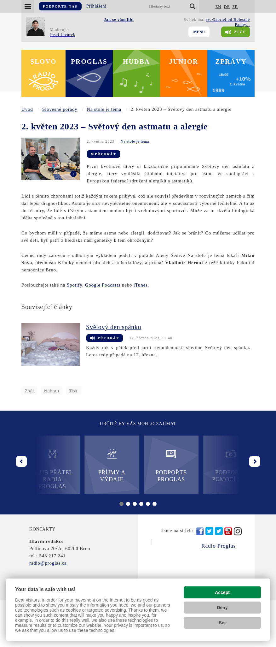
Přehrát (103, 154)
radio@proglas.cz (48, 563)
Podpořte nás (60, 6)
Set (222, 622)
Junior (183, 61)
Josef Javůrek (62, 34)
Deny (222, 607)
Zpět (29, 391)
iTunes (141, 285)
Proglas (89, 61)
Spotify (74, 285)
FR (235, 6)
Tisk (73, 391)
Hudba (136, 61)
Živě (235, 32)
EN (218, 6)
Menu (199, 32)
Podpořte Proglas (167, 465)
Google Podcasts (102, 285)
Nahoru (51, 391)
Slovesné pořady (60, 109)
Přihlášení (96, 6)
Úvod (27, 109)
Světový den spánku (113, 327)
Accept (222, 592)
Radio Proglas (218, 546)
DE (227, 6)
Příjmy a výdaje (108, 465)
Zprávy (231, 61)
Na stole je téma (104, 109)
